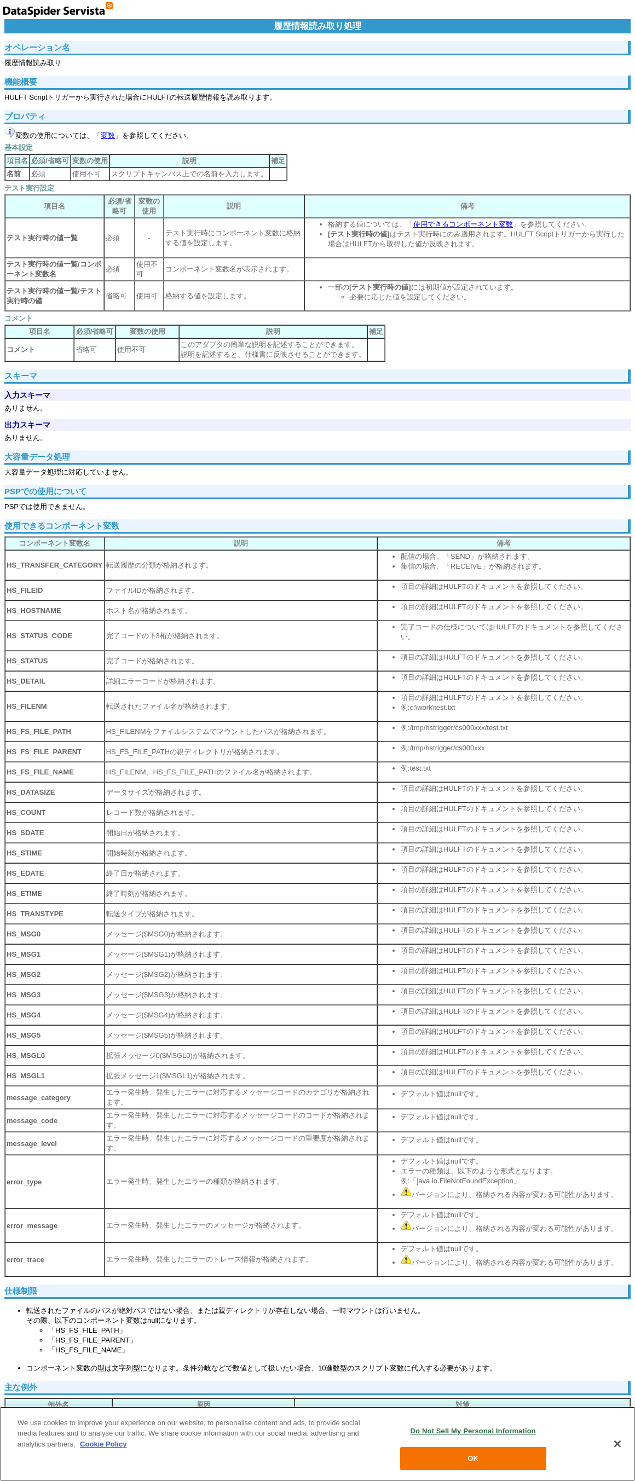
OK (472, 1458)
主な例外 (20, 1387)
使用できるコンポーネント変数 (463, 224)
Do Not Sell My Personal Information (473, 1431)
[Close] (617, 1444)
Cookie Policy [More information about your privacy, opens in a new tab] (103, 1444)
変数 (108, 135)
